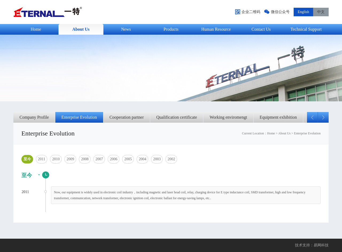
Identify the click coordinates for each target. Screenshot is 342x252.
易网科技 (321, 245)
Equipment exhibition (278, 117)
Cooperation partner (127, 117)
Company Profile (34, 117)
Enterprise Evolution (79, 117)
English (303, 12)
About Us (284, 133)
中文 (321, 12)
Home (271, 133)
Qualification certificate (176, 117)
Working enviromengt (228, 117)
